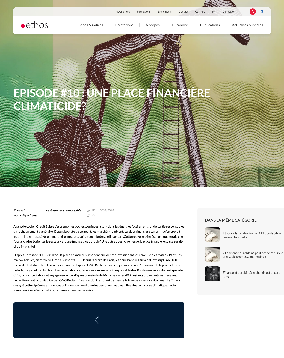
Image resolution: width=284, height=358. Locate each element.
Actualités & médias (247, 25)
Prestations (124, 25)
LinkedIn (261, 11)
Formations (143, 11)
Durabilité (180, 25)
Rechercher (253, 11)
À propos (153, 25)
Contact (183, 11)
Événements (165, 11)
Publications (210, 25)
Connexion (229, 11)
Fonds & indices (90, 25)
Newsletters (123, 11)
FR (213, 11)
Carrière (200, 11)
